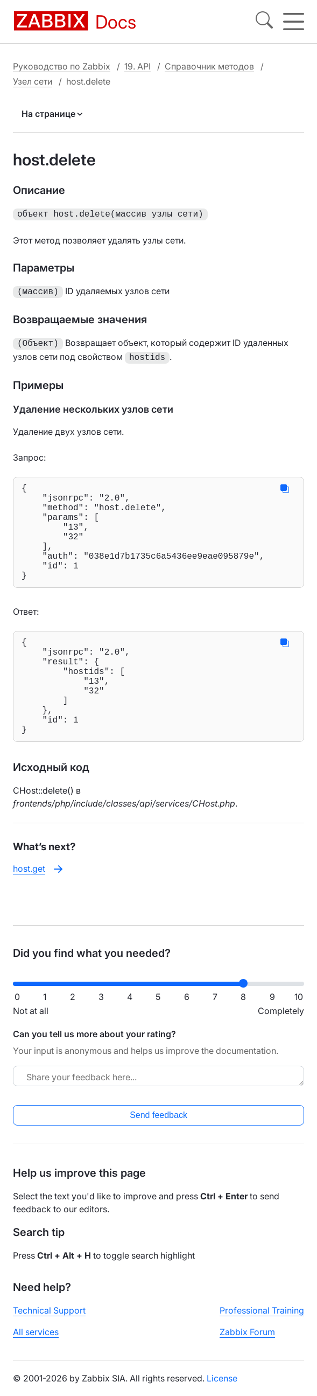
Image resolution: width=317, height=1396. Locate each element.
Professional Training (262, 1319)
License (222, 1386)
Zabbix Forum (247, 1340)
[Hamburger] (293, 21)
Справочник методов (209, 65)
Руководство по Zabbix (61, 65)
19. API (137, 65)
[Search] (264, 21)
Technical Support (49, 1319)
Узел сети (32, 80)
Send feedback (158, 1123)
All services (36, 1340)
